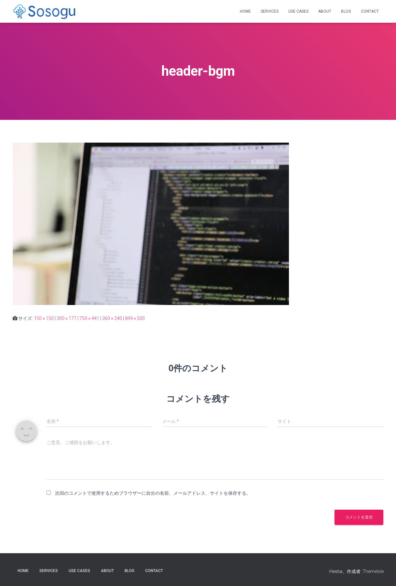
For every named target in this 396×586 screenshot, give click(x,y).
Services (270, 11)
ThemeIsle (373, 571)
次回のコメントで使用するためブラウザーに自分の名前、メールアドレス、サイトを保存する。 (153, 493)
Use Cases (298, 11)
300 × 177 (66, 318)
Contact (370, 11)
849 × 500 (135, 318)
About (324, 11)
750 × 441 (89, 318)
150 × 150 (44, 318)
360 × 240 (112, 318)
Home (245, 11)
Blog (346, 11)
